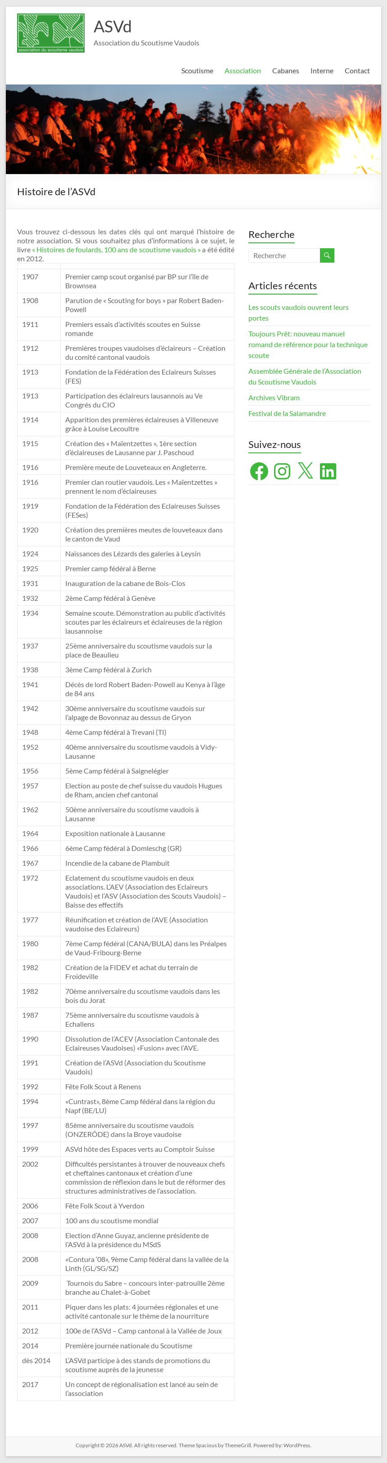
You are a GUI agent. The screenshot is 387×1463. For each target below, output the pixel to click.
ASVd (113, 26)
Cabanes (285, 70)
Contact (357, 70)
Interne (321, 70)
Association (243, 70)
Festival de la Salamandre (287, 413)
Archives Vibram (274, 397)
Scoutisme (197, 70)
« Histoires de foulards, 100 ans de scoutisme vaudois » (116, 249)
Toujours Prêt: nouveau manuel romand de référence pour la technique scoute (308, 344)
